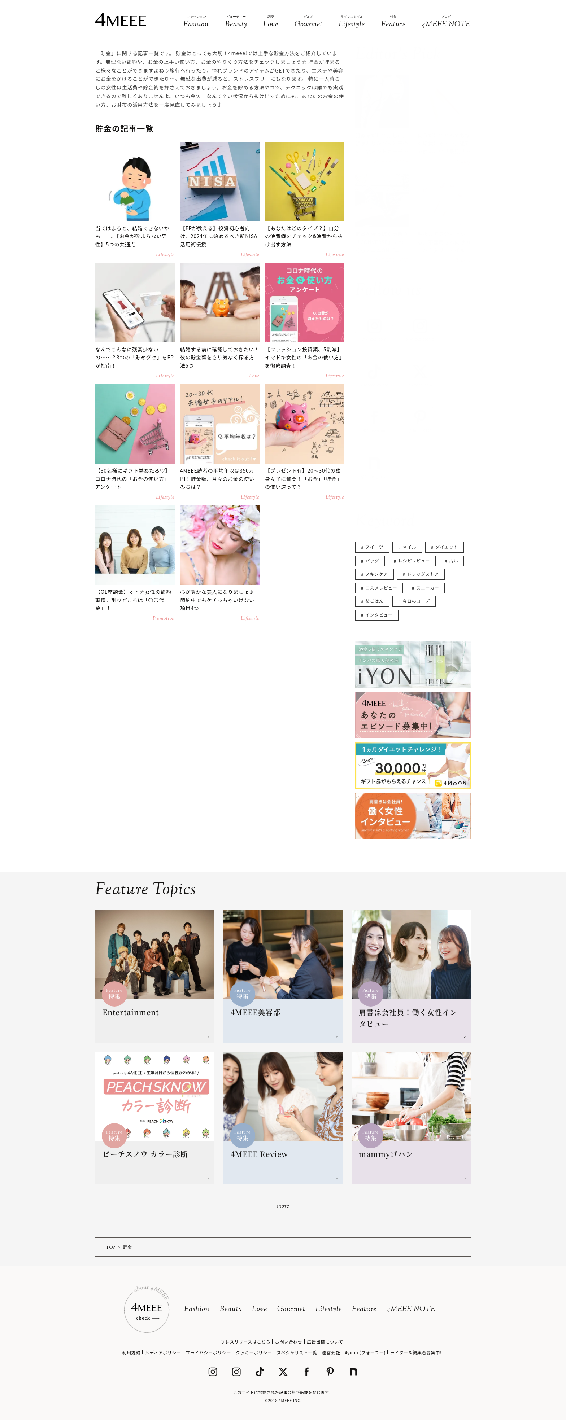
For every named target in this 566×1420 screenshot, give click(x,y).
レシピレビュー (414, 560)
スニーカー (427, 587)
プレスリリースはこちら (245, 1341)
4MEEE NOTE (411, 1309)
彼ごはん (374, 601)
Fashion (197, 1309)
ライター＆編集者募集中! (416, 1352)
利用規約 (131, 1352)
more (283, 1206)
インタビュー (379, 615)
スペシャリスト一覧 (297, 1352)
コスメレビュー (381, 587)
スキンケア (376, 574)
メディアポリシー (163, 1352)
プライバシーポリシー (208, 1352)
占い (453, 560)
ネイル (409, 547)
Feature (364, 1309)
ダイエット (446, 547)
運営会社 (331, 1352)
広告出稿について (325, 1341)
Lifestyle (328, 1309)
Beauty (231, 1309)
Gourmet (291, 1309)
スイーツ (374, 547)
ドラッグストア (423, 574)
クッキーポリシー (254, 1352)
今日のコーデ (416, 601)
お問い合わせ (288, 1341)
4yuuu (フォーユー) (365, 1352)
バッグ (372, 560)
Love (259, 1309)
